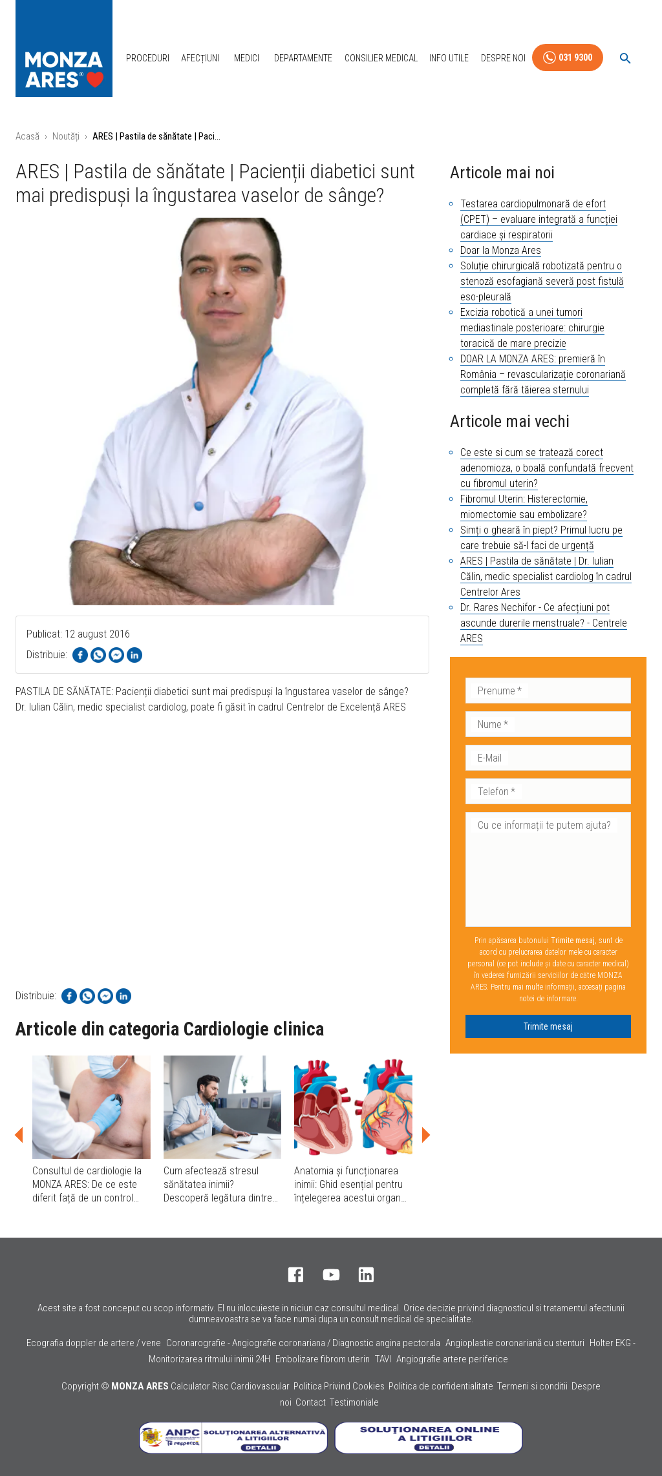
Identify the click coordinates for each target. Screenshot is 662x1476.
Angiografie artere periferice (452, 1359)
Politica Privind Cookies (339, 1386)
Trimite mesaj (548, 1026)
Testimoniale (354, 1402)
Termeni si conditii (532, 1386)
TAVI (383, 1359)
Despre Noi (503, 58)
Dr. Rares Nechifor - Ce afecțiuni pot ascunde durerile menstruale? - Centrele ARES (543, 623)
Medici (246, 58)
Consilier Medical (381, 58)
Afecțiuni (200, 58)
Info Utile (449, 58)
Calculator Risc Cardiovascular (230, 1386)
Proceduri (147, 58)
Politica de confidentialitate (441, 1386)
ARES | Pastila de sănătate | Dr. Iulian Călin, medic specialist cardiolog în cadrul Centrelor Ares (546, 576)
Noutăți (66, 136)
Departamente (303, 58)
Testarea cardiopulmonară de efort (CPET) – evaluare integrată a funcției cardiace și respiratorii (538, 219)
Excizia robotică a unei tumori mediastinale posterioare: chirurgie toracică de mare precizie (532, 327)
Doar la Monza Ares (500, 250)
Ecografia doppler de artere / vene (94, 1343)
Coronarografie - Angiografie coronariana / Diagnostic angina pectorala (303, 1343)
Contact (310, 1402)
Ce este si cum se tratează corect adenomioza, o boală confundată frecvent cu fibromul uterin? (547, 468)
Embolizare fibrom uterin (322, 1359)
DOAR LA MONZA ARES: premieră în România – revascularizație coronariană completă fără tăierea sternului (543, 374)
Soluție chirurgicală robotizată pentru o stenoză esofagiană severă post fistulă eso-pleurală (542, 281)
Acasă (27, 136)
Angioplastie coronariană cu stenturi (514, 1343)
